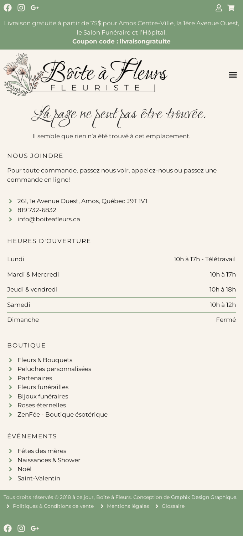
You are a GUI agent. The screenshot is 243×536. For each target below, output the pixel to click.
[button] (233, 74)
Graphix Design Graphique (203, 497)
